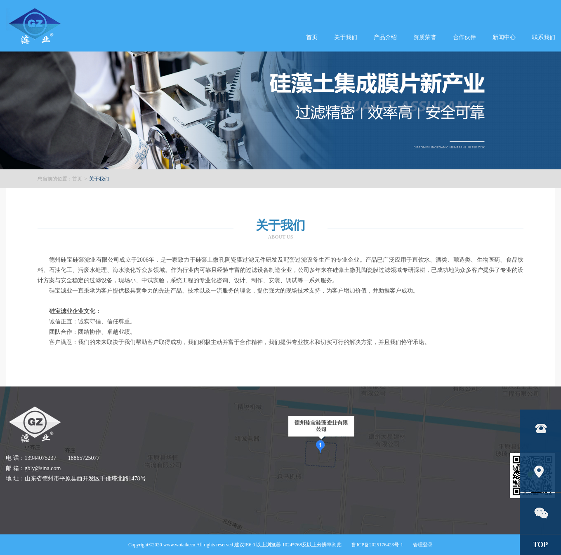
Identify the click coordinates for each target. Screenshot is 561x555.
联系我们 (543, 37)
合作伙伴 (464, 37)
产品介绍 (385, 37)
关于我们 (345, 37)
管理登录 (423, 545)
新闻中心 (504, 37)
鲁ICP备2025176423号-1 (377, 545)
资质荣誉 (424, 37)
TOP (540, 545)
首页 (312, 37)
